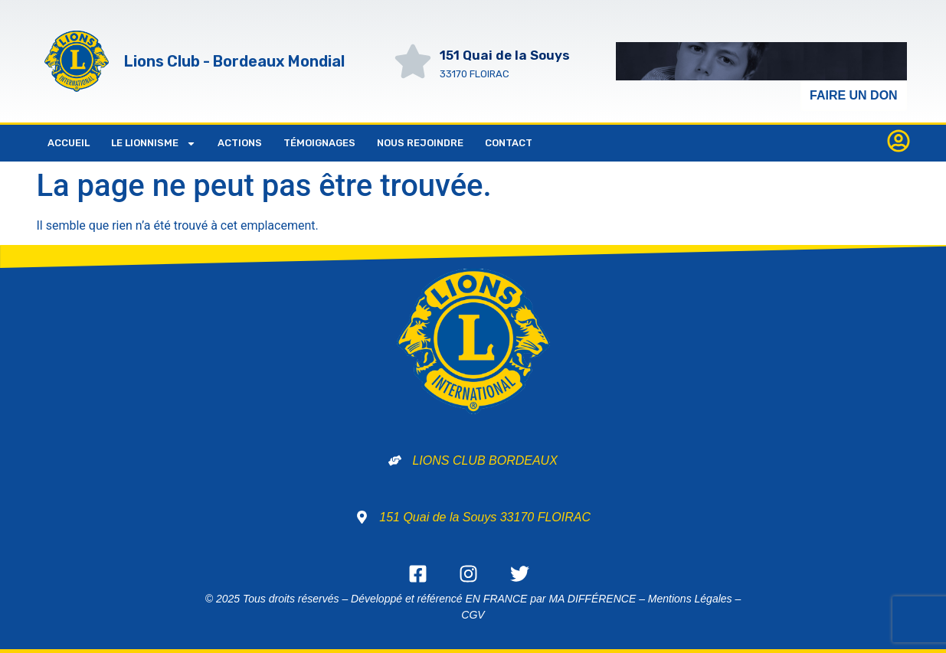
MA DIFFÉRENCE (592, 599)
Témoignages (319, 143)
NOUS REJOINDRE (420, 143)
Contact (508, 143)
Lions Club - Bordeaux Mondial (234, 61)
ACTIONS (240, 143)
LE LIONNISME (153, 143)
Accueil (68, 143)
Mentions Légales (690, 599)
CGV (472, 615)
